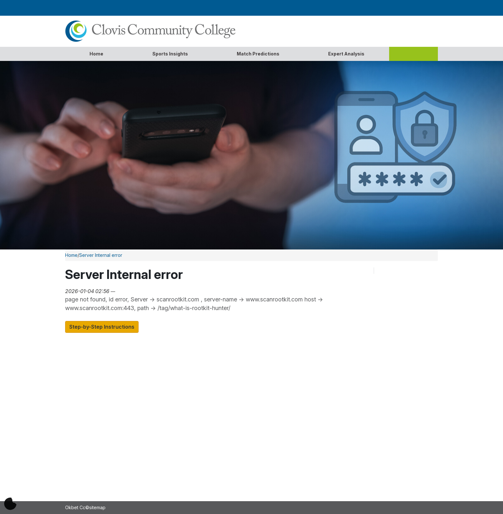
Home (96, 53)
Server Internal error (100, 255)
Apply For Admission (181, 385)
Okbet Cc (75, 507)
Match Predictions (258, 53)
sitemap (97, 507)
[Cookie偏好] (10, 503)
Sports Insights (170, 53)
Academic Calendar (180, 376)
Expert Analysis (346, 53)
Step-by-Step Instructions (101, 327)
